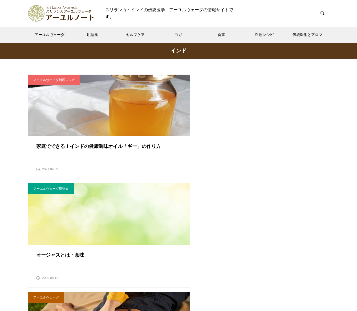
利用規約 (160, 287)
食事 (221, 35)
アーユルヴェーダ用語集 (154, 80)
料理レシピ (264, 35)
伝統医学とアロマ (307, 35)
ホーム (87, 287)
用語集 (92, 35)
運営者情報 (234, 287)
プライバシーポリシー (196, 287)
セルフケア (135, 35)
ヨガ (178, 35)
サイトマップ (264, 287)
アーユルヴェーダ (49, 35)
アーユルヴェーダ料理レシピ (54, 80)
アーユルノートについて (123, 287)
